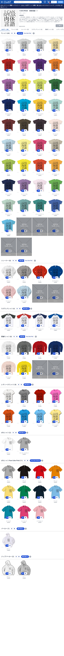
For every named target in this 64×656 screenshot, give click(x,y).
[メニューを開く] (2, 2)
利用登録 (60, 2)
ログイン (54, 2)
